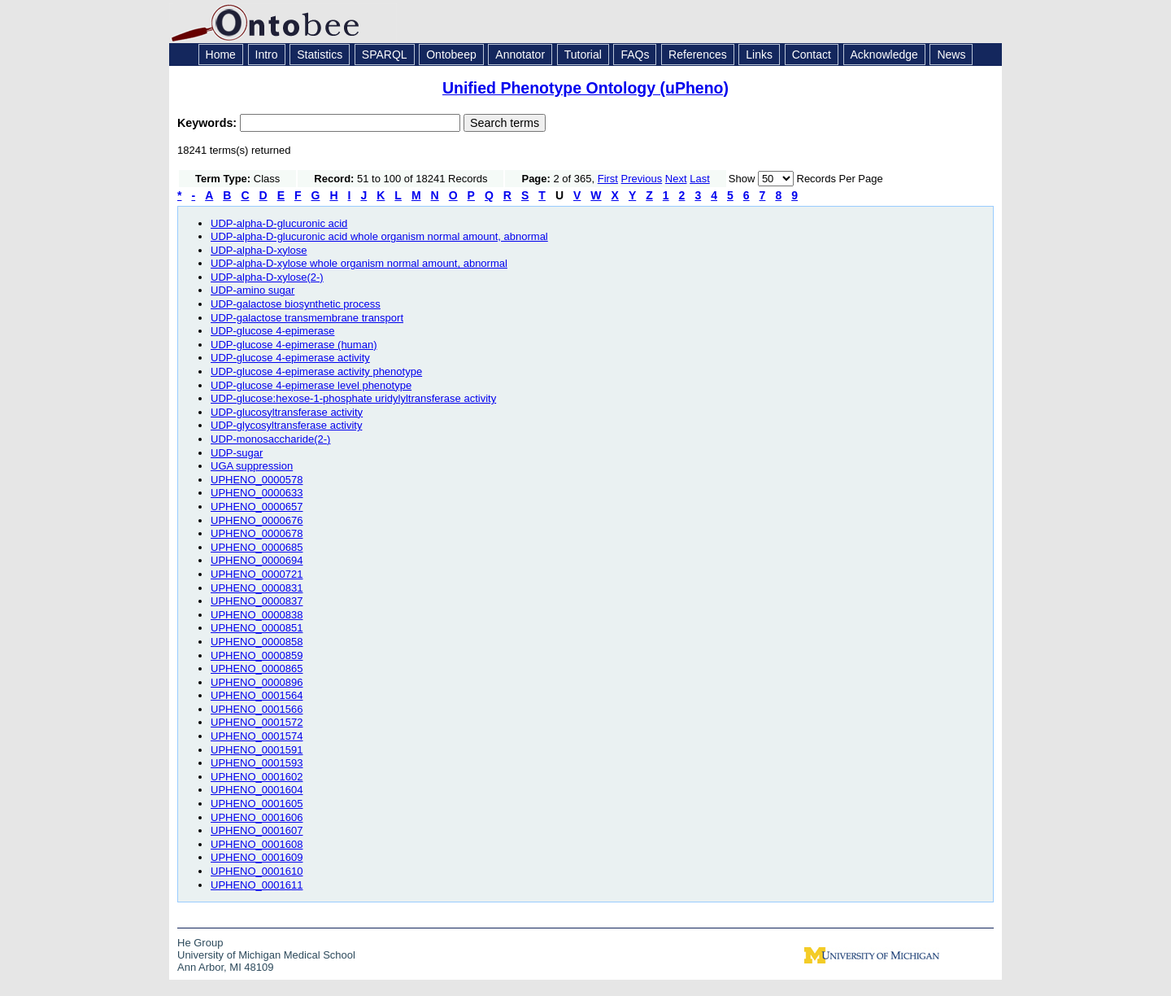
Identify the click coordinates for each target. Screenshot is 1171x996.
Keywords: (208, 122)
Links (759, 54)
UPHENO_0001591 (257, 750)
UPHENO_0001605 (257, 803)
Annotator (520, 54)
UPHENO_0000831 (257, 588)
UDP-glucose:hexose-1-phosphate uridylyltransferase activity (353, 398)
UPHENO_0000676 (257, 520)
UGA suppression (252, 466)
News (951, 54)
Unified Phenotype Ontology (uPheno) (585, 88)
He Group (200, 943)
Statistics (319, 54)
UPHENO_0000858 (257, 642)
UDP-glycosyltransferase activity (286, 425)
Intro (266, 54)
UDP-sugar (237, 453)
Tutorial (583, 54)
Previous (642, 179)
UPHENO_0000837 (257, 601)
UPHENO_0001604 (257, 790)
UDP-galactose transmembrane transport (307, 318)
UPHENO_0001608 (257, 844)
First (608, 179)
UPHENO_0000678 (257, 533)
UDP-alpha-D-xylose (259, 250)
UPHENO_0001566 (257, 709)
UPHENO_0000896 (257, 682)
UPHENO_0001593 (257, 763)
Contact (811, 54)
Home (221, 54)
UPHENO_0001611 (257, 885)
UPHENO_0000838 (257, 615)
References (697, 54)
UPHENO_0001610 (257, 871)
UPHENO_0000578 (257, 480)
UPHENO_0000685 (257, 547)
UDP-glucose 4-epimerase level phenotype (311, 385)
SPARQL (384, 54)
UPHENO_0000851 (257, 628)
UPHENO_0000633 (257, 493)
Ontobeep (451, 54)
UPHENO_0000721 (257, 574)
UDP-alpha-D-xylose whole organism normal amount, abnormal (359, 263)
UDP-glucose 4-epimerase (272, 331)
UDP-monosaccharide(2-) (270, 439)
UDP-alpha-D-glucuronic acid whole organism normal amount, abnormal (379, 236)
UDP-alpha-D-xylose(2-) (267, 277)
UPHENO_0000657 (257, 506)
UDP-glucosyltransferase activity (287, 412)
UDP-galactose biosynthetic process (296, 304)
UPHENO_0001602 (257, 777)
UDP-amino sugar (252, 290)
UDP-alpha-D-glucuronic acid (279, 223)
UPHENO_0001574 (257, 736)
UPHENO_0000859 (257, 655)
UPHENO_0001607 (257, 830)
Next (676, 179)
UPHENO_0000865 (257, 668)
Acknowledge (884, 54)
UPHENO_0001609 (257, 857)
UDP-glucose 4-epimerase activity (290, 358)
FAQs (634, 54)
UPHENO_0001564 (257, 695)
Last (700, 179)
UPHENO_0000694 (257, 560)
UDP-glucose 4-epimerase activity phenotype (316, 371)
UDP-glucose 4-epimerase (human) (294, 345)
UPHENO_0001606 (257, 817)
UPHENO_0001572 (257, 722)
